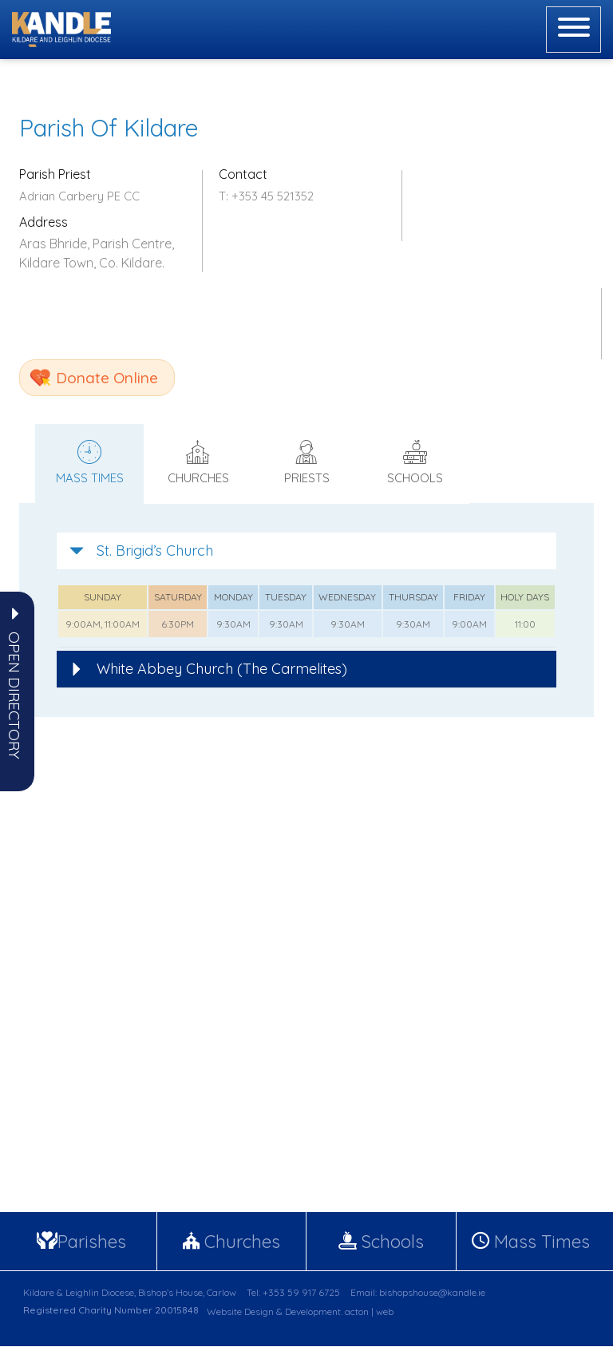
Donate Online (107, 377)
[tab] (306, 551)
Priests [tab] (306, 462)
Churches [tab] (198, 462)
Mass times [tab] (89, 462)
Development (313, 1312)
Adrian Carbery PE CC (79, 196)
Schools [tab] (415, 462)
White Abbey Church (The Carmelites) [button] (208, 669)
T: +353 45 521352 (266, 196)
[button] (14, 695)
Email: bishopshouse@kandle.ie (417, 1293)
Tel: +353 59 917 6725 (293, 1293)
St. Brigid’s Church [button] (141, 550)
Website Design (240, 1312)
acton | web (369, 1312)
